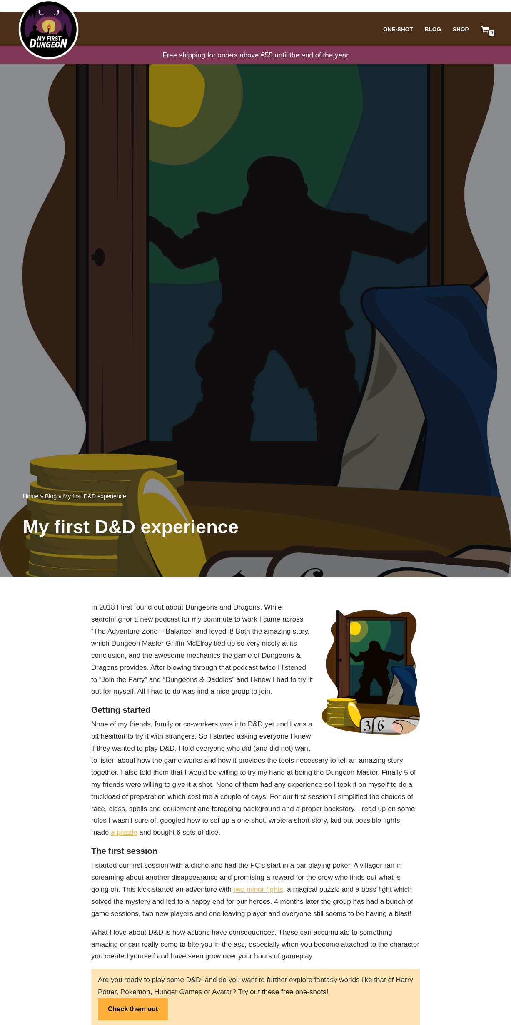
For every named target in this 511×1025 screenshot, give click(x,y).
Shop (461, 29)
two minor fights (258, 889)
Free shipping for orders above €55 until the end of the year (255, 55)
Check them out (133, 1009)
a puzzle (124, 832)
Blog (433, 29)
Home (30, 496)
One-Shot (398, 29)
